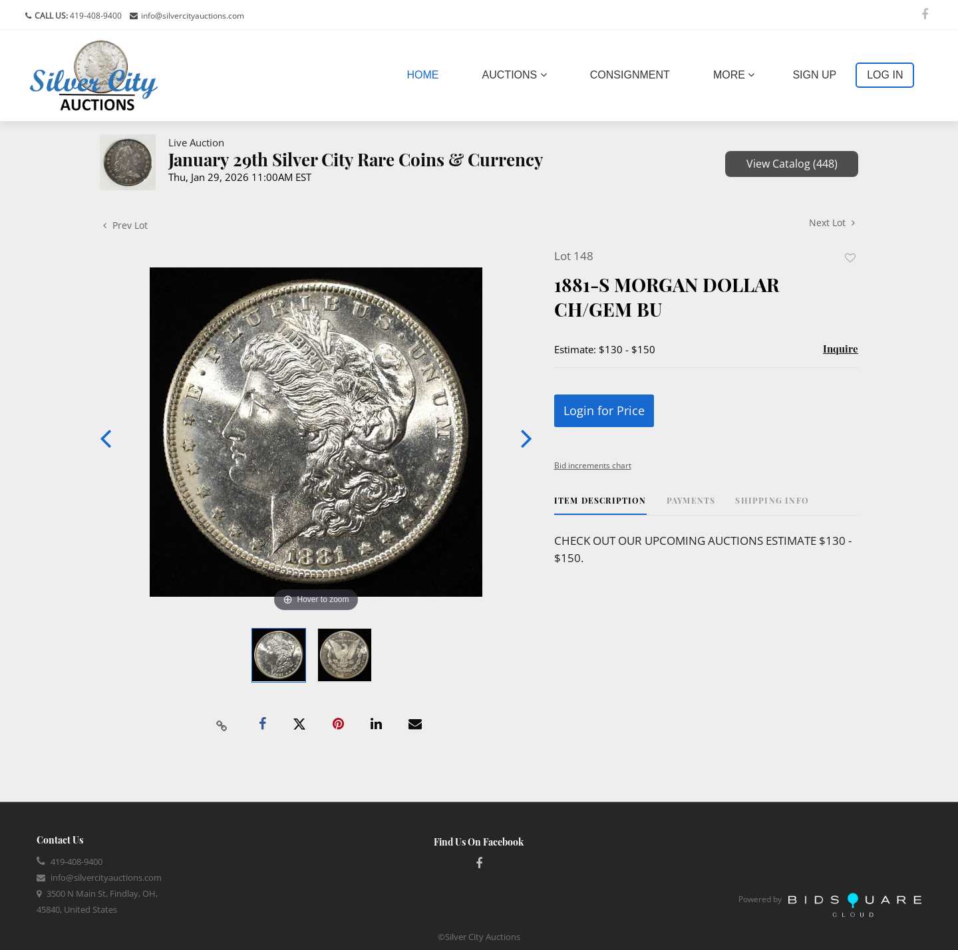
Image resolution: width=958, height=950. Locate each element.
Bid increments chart (592, 465)
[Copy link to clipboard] (222, 724)
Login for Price (604, 410)
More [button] (733, 74)
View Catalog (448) (792, 163)
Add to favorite (850, 257)
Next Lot (832, 222)
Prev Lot (125, 225)
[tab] (600, 505)
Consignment (630, 74)
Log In (885, 74)
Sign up (814, 74)
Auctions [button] (514, 74)
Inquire (840, 348)
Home (425, 73)
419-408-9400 (95, 15)
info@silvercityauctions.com (192, 15)
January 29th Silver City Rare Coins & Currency (356, 159)
